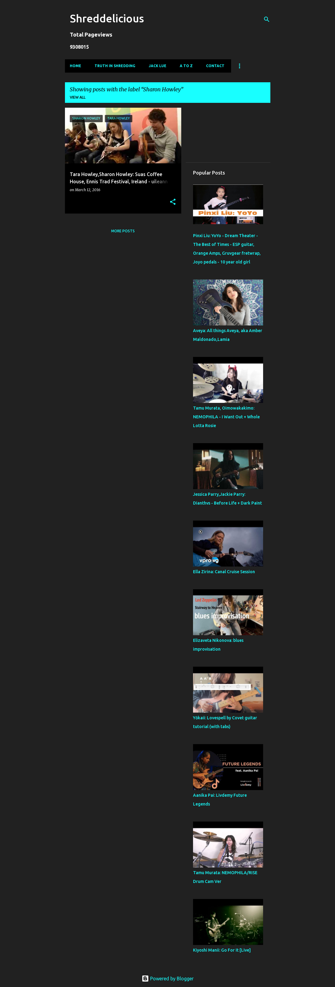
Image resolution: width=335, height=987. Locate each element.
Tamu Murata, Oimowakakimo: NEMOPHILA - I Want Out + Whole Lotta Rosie (226, 417)
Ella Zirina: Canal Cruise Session (224, 571)
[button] (172, 202)
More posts (123, 231)
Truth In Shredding (115, 66)
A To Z (186, 66)
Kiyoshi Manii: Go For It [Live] (222, 950)
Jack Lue (157, 66)
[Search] (266, 19)
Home (75, 66)
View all (77, 97)
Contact (215, 66)
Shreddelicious (107, 18)
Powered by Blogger (168, 978)
